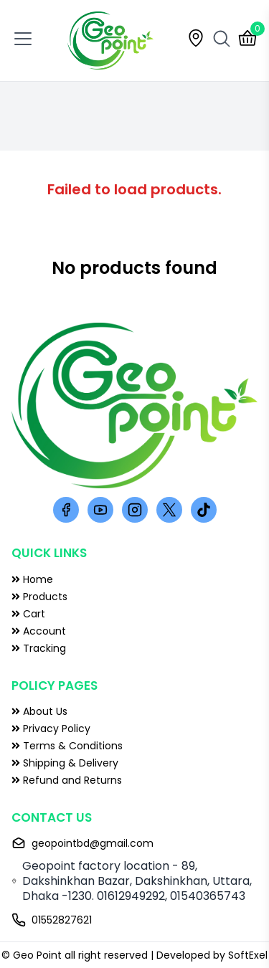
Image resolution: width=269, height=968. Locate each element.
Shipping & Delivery (64, 763)
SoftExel (248, 955)
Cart (28, 614)
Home (32, 579)
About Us (39, 711)
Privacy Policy (50, 728)
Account (38, 631)
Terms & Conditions (67, 746)
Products (39, 596)
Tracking (38, 648)
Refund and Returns (66, 780)
